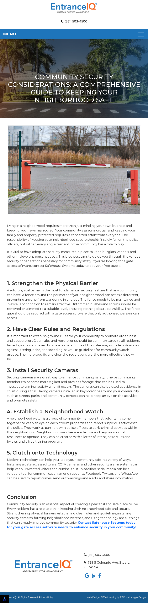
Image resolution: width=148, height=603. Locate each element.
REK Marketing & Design (133, 597)
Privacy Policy (46, 597)
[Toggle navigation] (74, 34)
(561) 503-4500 (74, 21)
